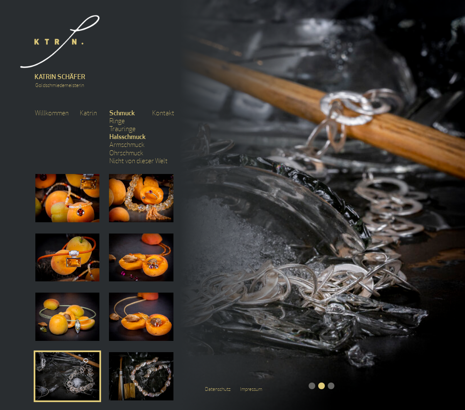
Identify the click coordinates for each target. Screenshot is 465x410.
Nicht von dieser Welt (138, 161)
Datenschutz (217, 389)
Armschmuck (126, 145)
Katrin (88, 113)
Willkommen (52, 113)
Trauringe (122, 129)
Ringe (117, 121)
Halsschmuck (127, 137)
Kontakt (163, 113)
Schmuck (122, 113)
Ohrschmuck (126, 153)
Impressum (251, 389)
